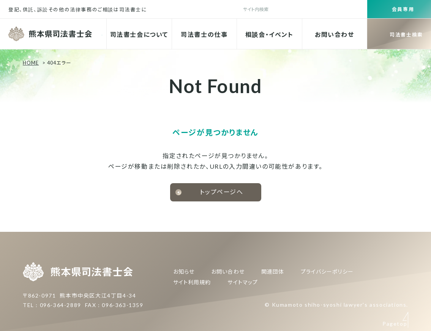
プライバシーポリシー (327, 271)
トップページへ (221, 191)
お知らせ (183, 271)
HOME (31, 63)
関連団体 (272, 271)
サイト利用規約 (192, 282)
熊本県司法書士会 (51, 34)
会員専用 (403, 9)
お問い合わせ (334, 34)
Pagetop (394, 255)
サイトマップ (242, 282)
